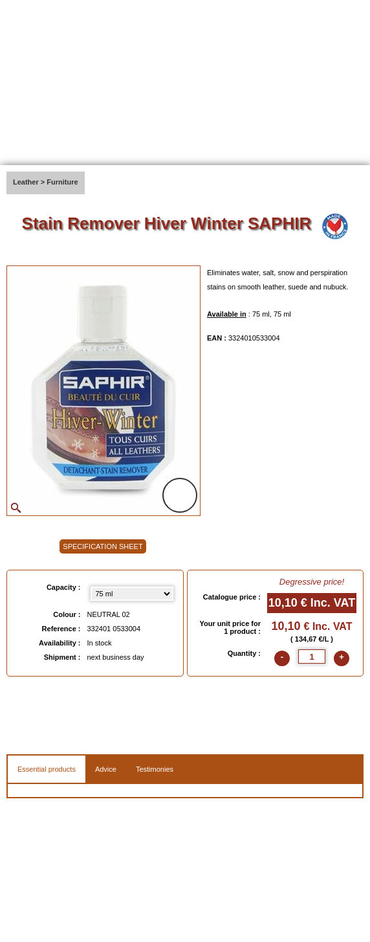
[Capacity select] (132, 594)
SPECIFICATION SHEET (102, 546)
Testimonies (154, 769)
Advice (105, 769)
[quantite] (311, 656)
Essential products (46, 769)
